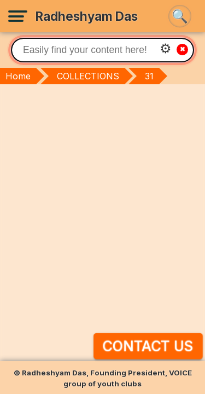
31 (149, 76)
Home (18, 76)
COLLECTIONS (88, 76)
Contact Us (148, 346)
